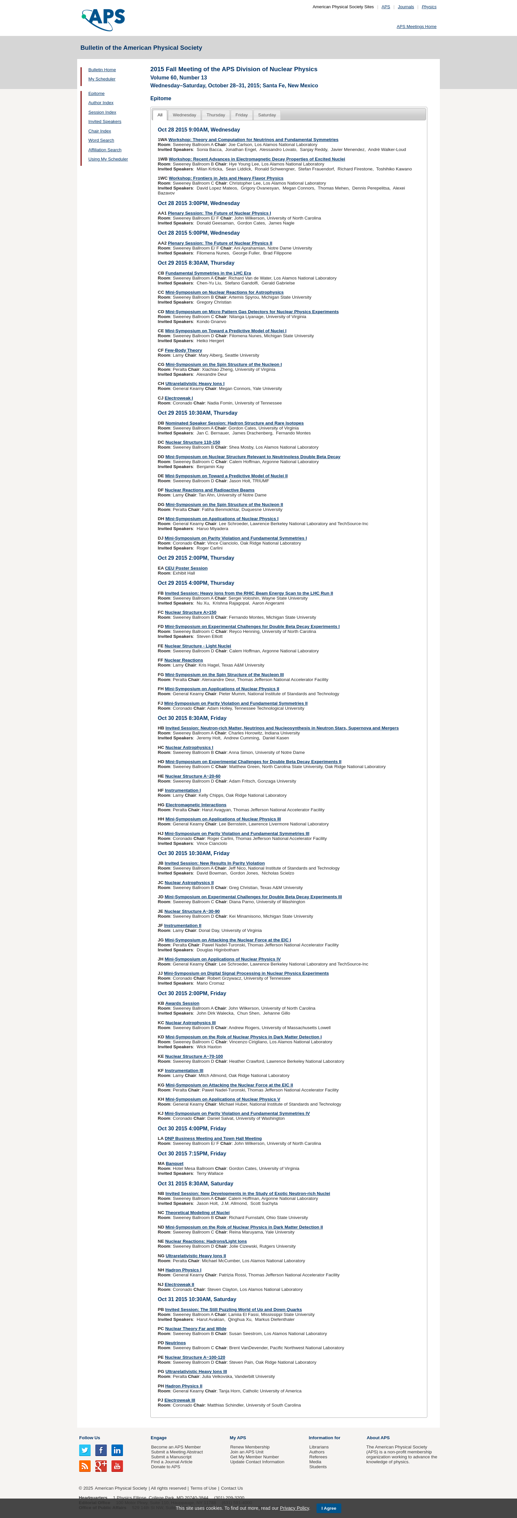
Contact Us (232, 1488)
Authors (316, 1451)
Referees (318, 1456)
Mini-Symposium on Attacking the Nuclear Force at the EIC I (228, 940)
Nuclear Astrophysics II (189, 882)
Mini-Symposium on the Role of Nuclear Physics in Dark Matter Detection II (244, 1227)
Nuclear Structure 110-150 (193, 442)
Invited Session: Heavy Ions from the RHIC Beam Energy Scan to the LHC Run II (249, 593)
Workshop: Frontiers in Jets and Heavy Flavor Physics (226, 178)
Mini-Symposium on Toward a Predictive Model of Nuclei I (226, 330)
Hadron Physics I (183, 1269)
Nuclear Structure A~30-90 (192, 911)
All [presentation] (160, 114)
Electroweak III (180, 1400)
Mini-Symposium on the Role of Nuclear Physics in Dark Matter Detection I (244, 1036)
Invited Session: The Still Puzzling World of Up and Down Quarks (233, 1309)
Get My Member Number (254, 1456)
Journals (406, 6)
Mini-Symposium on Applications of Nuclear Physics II (222, 688)
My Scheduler (101, 78)
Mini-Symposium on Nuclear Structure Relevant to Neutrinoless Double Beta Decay (253, 456)
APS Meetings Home (417, 26)
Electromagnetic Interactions (196, 804)
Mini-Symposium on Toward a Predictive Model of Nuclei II (226, 475)
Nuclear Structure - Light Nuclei (198, 645)
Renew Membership (250, 1446)
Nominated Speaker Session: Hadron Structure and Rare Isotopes (235, 423)
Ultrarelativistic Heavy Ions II (196, 1255)
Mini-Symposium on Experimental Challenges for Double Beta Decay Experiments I (252, 626)
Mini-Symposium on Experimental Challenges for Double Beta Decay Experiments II (254, 761)
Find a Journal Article (171, 1461)
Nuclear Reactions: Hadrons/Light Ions (206, 1241)
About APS (378, 1437)
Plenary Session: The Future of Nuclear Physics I (219, 213)
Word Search (101, 140)
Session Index (102, 112)
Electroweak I (179, 398)
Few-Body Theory (183, 350)
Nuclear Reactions (184, 660)
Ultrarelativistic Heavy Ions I (195, 383)
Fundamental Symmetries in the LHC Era (208, 273)
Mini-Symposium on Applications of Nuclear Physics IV (223, 959)
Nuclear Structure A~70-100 (194, 1056)
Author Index (100, 102)
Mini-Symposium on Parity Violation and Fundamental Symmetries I (236, 538)
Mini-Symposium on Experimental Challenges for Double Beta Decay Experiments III (253, 896)
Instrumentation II (182, 925)
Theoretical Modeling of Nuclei (198, 1212)
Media (315, 1461)
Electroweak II (179, 1284)
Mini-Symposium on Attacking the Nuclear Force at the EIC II (229, 1085)
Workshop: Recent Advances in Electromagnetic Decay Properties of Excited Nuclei (257, 159)
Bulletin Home (102, 69)
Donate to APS (165, 1466)
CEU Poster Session (186, 568)
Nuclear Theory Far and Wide (196, 1328)
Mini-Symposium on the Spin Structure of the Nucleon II (224, 504)
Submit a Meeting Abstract (177, 1451)
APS (385, 6)
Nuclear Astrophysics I (189, 747)
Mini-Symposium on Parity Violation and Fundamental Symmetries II (236, 703)
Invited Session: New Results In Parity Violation (215, 863)
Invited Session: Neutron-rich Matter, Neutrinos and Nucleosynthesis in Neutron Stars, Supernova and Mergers (282, 728)
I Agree (328, 1508)
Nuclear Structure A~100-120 (195, 1357)
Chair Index (99, 131)
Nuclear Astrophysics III (191, 1022)
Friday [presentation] (241, 114)
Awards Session (182, 1003)
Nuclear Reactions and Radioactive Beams (210, 490)
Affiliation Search (105, 149)
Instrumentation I (183, 790)
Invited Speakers (104, 121)
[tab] (160, 115)
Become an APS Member (176, 1446)
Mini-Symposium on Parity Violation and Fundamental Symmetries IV (237, 1113)
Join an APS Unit (246, 1451)
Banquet (175, 1163)
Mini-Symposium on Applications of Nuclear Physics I (222, 518)
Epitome (96, 93)
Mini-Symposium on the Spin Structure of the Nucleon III (224, 674)
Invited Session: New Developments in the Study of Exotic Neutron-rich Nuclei (248, 1193)
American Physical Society (121, 1488)
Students (318, 1466)
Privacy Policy (294, 1508)
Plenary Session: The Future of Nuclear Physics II (220, 243)
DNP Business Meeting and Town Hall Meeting (213, 1138)
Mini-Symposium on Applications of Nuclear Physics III (223, 819)
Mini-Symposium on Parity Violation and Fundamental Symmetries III (237, 833)
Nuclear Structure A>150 (190, 612)
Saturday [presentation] (267, 114)
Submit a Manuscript (171, 1456)
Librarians (319, 1446)
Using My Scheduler (108, 159)
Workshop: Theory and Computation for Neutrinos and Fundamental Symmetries (253, 139)
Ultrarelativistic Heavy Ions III (196, 1371)
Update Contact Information (257, 1461)
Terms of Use (203, 1488)
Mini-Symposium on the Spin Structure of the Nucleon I (224, 364)
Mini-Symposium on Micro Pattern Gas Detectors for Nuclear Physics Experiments (252, 311)
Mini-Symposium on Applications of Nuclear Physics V (223, 1099)
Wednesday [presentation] (184, 114)
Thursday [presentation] (216, 114)
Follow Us (89, 1437)
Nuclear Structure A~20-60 (193, 776)
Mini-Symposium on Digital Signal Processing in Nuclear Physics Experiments (246, 973)
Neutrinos (175, 1342)
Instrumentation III (184, 1070)
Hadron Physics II (183, 1386)
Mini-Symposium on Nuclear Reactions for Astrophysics (225, 292)
